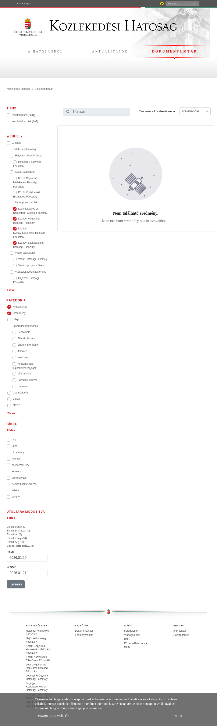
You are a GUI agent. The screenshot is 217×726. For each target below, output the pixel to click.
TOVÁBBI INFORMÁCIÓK (52, 716)
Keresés (16, 584)
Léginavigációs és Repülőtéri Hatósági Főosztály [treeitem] (37, 668)
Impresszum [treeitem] (180, 630)
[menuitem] (24, 3)
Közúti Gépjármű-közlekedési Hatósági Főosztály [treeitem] (38, 649)
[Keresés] (177, 3)
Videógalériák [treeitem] (132, 635)
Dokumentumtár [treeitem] (84, 630)
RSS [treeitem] (126, 639)
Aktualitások (110, 51)
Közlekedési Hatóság (95, 26)
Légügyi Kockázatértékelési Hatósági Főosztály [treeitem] (36, 686)
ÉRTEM (177, 716)
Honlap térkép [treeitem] (181, 635)
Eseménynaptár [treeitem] (84, 635)
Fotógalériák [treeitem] (131, 630)
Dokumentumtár (174, 51)
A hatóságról (45, 51)
